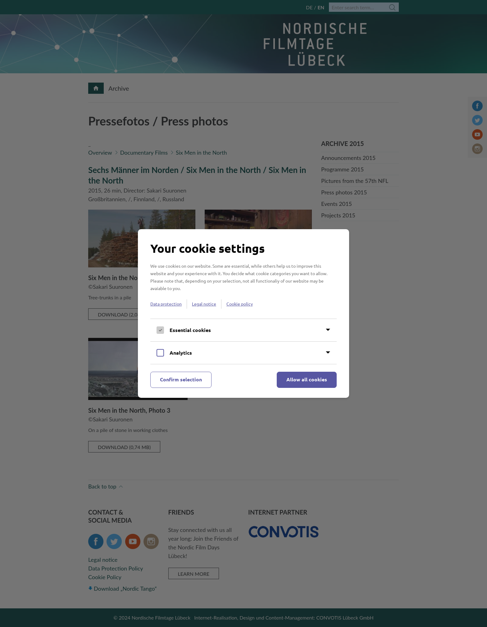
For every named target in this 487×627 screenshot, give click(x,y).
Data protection (166, 304)
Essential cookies (190, 330)
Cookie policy (239, 304)
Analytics (181, 352)
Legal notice (204, 304)
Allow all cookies (306, 379)
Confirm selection (181, 379)
